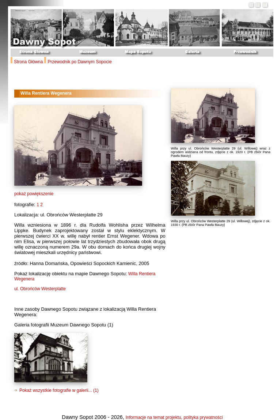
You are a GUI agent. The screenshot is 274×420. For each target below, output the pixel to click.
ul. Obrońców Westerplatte (40, 288)
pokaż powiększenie (33, 193)
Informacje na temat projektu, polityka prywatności (174, 417)
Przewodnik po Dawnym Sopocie (79, 61)
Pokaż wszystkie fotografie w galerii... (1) (59, 390)
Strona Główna (28, 61)
